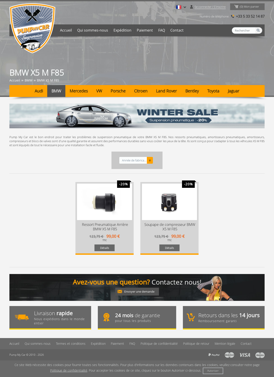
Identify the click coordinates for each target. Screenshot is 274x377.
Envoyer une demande (139, 291)
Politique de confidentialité (159, 343)
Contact (177, 30)
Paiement (145, 30)
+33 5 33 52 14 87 (250, 16)
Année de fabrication (134, 160)
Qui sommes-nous (92, 30)
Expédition (122, 30)
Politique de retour (196, 343)
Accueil (66, 30)
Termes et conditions (71, 343)
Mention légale (225, 343)
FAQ (161, 30)
